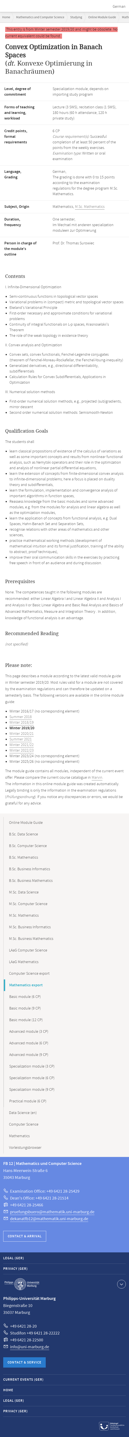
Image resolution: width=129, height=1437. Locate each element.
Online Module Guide (102, 17)
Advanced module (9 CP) (28, 1054)
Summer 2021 (20, 739)
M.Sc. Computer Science (28, 904)
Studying (76, 17)
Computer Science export (29, 973)
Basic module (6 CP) (25, 996)
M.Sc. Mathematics (90, 206)
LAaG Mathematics (23, 962)
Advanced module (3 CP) (28, 1031)
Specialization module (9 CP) (32, 1089)
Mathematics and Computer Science (40, 17)
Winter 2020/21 (21, 733)
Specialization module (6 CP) (32, 1078)
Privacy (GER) (15, 1269)
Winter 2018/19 (21, 722)
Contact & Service (24, 1362)
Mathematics (19, 1136)
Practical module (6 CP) (27, 1101)
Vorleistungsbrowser (25, 1147)
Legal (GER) (13, 1258)
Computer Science (23, 1124)
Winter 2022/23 (21, 750)
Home (6, 17)
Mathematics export (26, 985)
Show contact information (121, 1284)
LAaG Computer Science (28, 950)
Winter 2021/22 (21, 745)
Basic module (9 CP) (25, 1008)
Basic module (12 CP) (26, 1020)
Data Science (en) (23, 1112)
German (119, 6)
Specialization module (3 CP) (32, 1066)
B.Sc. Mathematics (23, 857)
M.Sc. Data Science (24, 892)
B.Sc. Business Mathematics (31, 880)
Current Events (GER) (23, 1379)
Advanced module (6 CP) (28, 1043)
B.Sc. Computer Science (28, 846)
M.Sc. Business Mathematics (31, 938)
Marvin (97, 777)
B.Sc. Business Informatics (29, 869)
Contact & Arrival (25, 1236)
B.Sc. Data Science (23, 834)
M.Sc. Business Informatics (30, 927)
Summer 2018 (20, 717)
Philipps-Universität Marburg (22, 1284)
